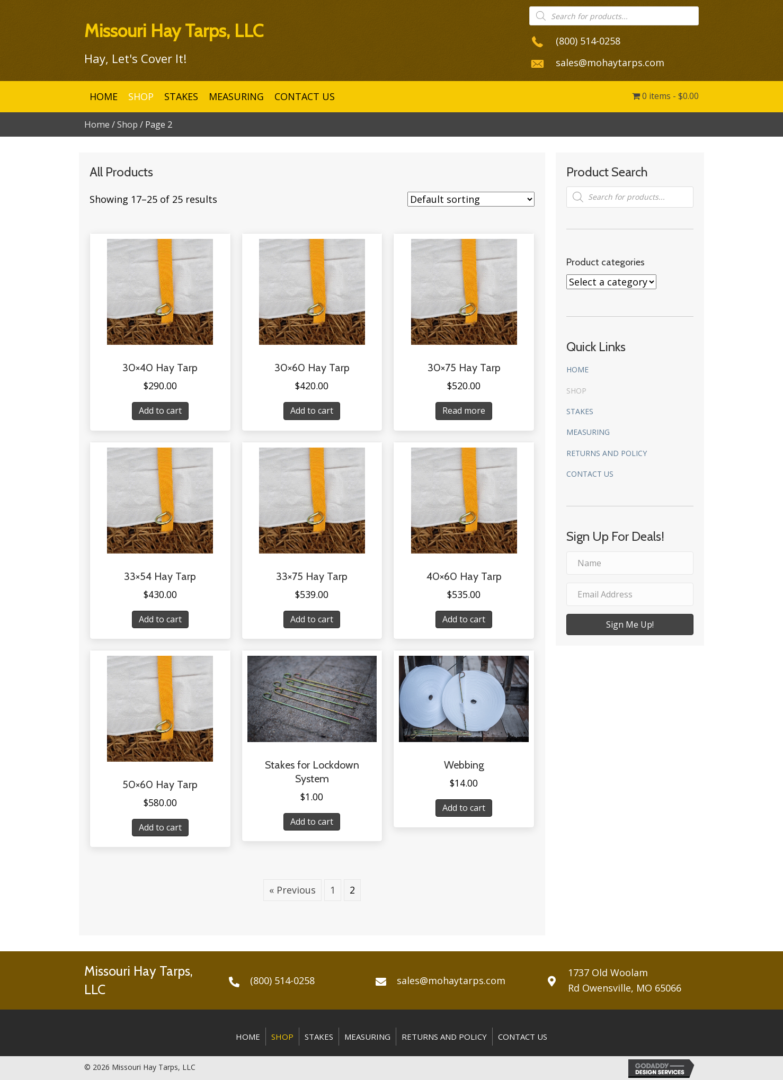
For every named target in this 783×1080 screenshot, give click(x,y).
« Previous (292, 889)
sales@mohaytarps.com (610, 62)
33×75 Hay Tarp (312, 576)
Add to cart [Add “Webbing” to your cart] (463, 808)
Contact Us (589, 474)
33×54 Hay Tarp (160, 576)
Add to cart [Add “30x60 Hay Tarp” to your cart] (311, 410)
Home (97, 124)
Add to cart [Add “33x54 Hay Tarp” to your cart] (160, 619)
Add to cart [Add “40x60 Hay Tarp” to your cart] (463, 619)
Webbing (464, 764)
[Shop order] (471, 199)
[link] (103, 97)
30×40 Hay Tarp (160, 367)
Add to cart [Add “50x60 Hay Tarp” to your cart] (160, 827)
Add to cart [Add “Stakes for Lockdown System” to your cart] (311, 821)
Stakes (579, 411)
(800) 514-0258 (588, 40)
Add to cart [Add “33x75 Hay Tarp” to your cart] (311, 619)
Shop (127, 124)
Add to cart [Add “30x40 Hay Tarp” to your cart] (160, 410)
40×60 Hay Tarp (464, 576)
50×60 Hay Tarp (160, 784)
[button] (629, 624)
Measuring (588, 432)
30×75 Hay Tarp (464, 367)
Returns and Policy (606, 453)
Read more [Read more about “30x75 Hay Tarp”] (463, 410)
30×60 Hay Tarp (312, 367)
